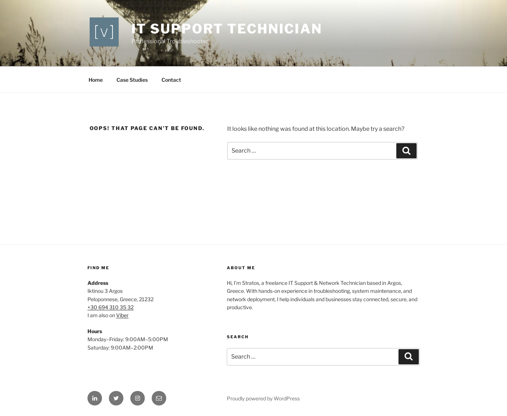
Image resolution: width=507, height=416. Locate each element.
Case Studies (132, 80)
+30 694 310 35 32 (110, 307)
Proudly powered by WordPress (263, 398)
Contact (171, 80)
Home (96, 80)
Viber (122, 315)
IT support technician (226, 29)
